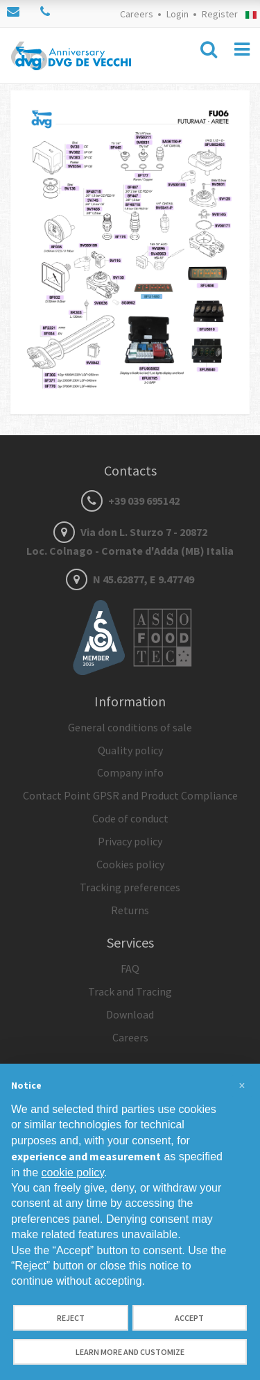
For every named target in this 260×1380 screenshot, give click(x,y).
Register (220, 14)
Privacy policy (130, 841)
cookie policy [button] (73, 1172)
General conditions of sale (130, 727)
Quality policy (130, 750)
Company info (130, 772)
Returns (130, 910)
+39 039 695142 (130, 501)
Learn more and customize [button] (130, 1352)
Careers (136, 14)
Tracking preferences (130, 887)
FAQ (130, 968)
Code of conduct (130, 818)
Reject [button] (71, 1318)
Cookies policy (130, 864)
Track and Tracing (130, 991)
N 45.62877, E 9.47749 (130, 579)
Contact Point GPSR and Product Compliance (130, 795)
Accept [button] (189, 1318)
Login (177, 14)
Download (130, 1014)
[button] (242, 1086)
